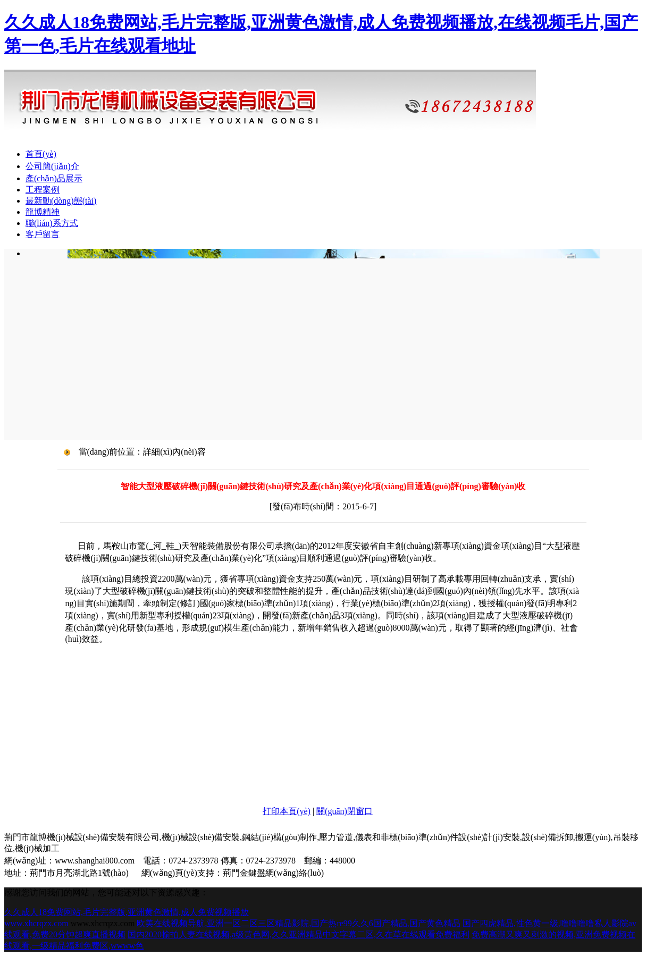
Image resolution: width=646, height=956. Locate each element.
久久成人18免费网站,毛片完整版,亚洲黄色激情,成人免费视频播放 (126, 912)
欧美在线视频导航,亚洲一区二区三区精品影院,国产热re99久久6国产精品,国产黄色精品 (298, 923)
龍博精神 (43, 211)
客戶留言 (43, 234)
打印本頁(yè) (287, 811)
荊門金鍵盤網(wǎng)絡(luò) (273, 872)
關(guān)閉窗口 (344, 811)
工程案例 (43, 189)
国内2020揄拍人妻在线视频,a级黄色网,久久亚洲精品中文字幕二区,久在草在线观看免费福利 (298, 934)
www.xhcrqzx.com (36, 923)
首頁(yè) (41, 153)
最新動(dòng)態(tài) (61, 200)
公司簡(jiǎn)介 (52, 166)
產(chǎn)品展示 (54, 178)
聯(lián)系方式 (52, 223)
